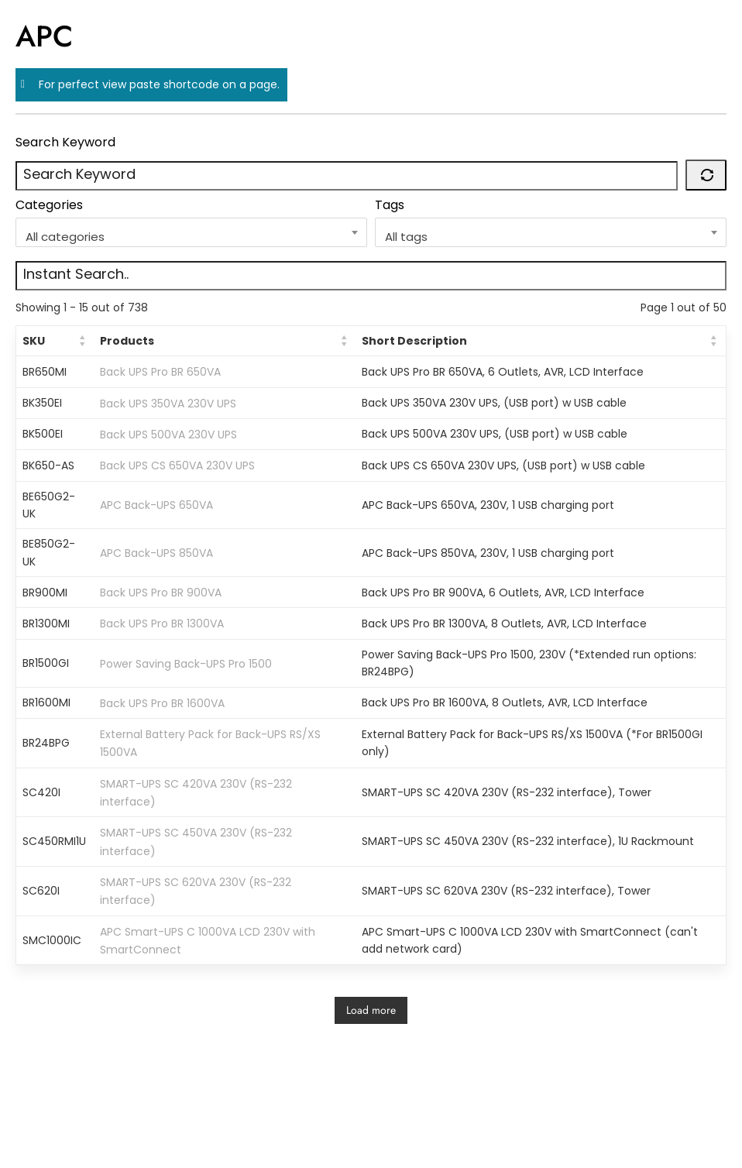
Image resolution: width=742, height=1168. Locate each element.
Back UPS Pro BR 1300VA (162, 623)
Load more (371, 1010)
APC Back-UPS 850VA (156, 553)
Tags (389, 204)
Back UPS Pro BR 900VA (161, 592)
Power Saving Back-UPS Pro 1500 (186, 663)
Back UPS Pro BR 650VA (160, 372)
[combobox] (191, 232)
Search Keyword (65, 142)
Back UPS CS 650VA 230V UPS (177, 465)
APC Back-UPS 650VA (156, 505)
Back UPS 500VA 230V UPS (168, 434)
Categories (49, 204)
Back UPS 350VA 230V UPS (168, 403)
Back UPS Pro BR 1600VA (162, 703)
